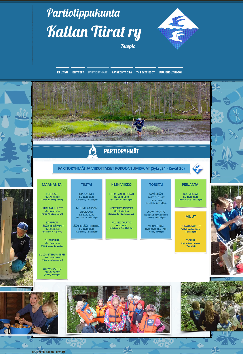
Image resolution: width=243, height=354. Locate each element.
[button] (121, 111)
